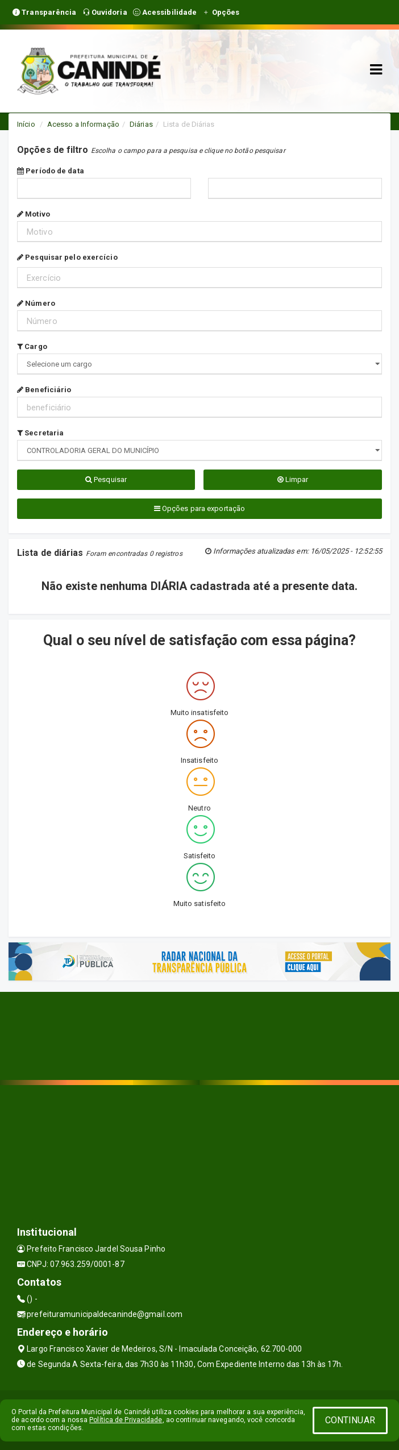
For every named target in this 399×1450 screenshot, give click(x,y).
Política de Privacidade (125, 1420)
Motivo (33, 214)
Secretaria (40, 433)
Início (26, 124)
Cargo (32, 346)
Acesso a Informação (83, 124)
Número (36, 303)
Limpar (293, 479)
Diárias (141, 124)
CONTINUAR (350, 1420)
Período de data (50, 171)
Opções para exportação (199, 508)
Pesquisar (106, 479)
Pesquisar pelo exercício (67, 257)
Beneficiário (44, 389)
